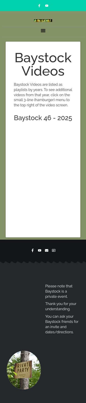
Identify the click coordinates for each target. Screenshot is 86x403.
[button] (43, 30)
